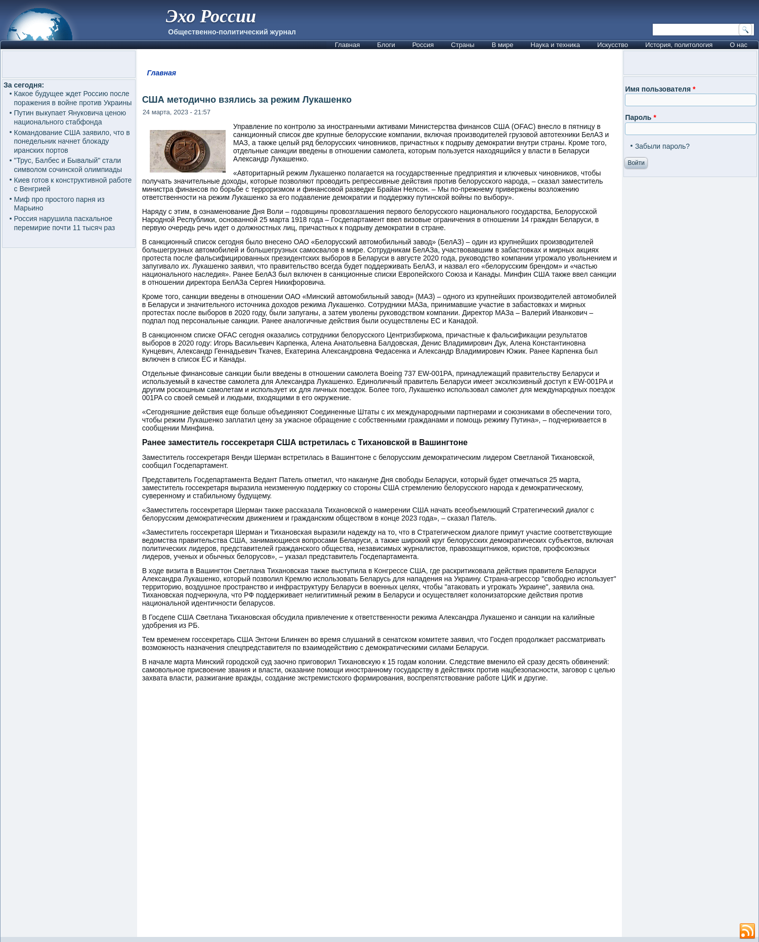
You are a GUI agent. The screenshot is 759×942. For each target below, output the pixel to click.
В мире (503, 45)
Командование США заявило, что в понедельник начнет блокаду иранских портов (72, 141)
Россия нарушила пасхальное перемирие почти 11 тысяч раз (64, 223)
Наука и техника (555, 45)
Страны (462, 45)
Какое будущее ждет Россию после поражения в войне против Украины (73, 98)
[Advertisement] (379, 814)
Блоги (386, 45)
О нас (738, 45)
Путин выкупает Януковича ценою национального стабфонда (70, 117)
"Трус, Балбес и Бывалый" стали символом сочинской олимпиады (68, 165)
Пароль (640, 117)
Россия (423, 45)
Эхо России (211, 16)
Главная (347, 45)
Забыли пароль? (662, 146)
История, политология (678, 45)
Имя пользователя (660, 89)
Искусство (612, 45)
